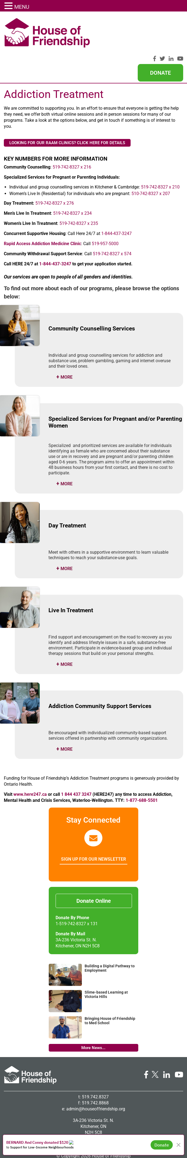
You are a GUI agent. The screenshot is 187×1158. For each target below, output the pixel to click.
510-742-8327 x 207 (150, 160)
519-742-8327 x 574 (112, 220)
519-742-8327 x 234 (72, 179)
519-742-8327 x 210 (160, 153)
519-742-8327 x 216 (72, 133)
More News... (93, 1014)
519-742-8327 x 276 (54, 169)
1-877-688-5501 (142, 767)
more (67, 343)
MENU (21, 7)
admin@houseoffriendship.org (95, 1075)
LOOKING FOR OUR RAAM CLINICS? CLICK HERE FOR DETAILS (67, 109)
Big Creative (103, 1128)
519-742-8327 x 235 (78, 190)
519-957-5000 (105, 210)
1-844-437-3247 (116, 200)
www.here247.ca (30, 761)
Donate (160, 34)
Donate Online (93, 867)
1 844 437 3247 (75, 761)
